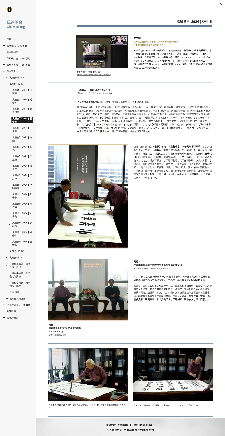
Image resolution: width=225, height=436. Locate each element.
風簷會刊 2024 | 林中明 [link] (22, 120)
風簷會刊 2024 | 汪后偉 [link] (22, 177)
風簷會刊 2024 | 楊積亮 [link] (22, 101)
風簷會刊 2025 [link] (16, 77)
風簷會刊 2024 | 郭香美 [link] (22, 215)
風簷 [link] (9, 39)
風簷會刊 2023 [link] (16, 251)
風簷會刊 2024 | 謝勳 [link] (22, 139)
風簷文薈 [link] (11, 71)
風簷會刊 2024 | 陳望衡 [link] (22, 91)
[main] (144, 20)
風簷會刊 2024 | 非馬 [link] (22, 148)
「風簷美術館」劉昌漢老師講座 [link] (19, 275)
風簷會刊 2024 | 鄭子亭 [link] (22, 196)
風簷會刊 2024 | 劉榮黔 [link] (22, 233)
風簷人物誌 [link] (12, 317)
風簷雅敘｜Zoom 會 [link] (17, 45)
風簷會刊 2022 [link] (16, 257)
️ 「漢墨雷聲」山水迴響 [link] (18, 305)
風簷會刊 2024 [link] (16, 83)
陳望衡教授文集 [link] (17, 298)
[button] (221, 4)
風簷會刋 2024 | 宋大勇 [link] (22, 205)
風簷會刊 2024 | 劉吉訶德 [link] (22, 110)
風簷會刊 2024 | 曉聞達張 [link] (22, 186)
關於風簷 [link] (11, 311)
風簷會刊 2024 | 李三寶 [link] (22, 158)
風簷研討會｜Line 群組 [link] (18, 58)
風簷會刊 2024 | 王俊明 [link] (22, 129)
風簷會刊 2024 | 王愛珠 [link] (22, 243)
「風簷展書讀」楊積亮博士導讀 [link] (19, 265)
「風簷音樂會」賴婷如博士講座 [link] (19, 284)
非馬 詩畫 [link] (14, 292)
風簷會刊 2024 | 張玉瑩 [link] (22, 167)
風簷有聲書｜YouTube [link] (18, 64)
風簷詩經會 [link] (12, 52)
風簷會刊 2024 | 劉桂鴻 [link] (22, 224)
